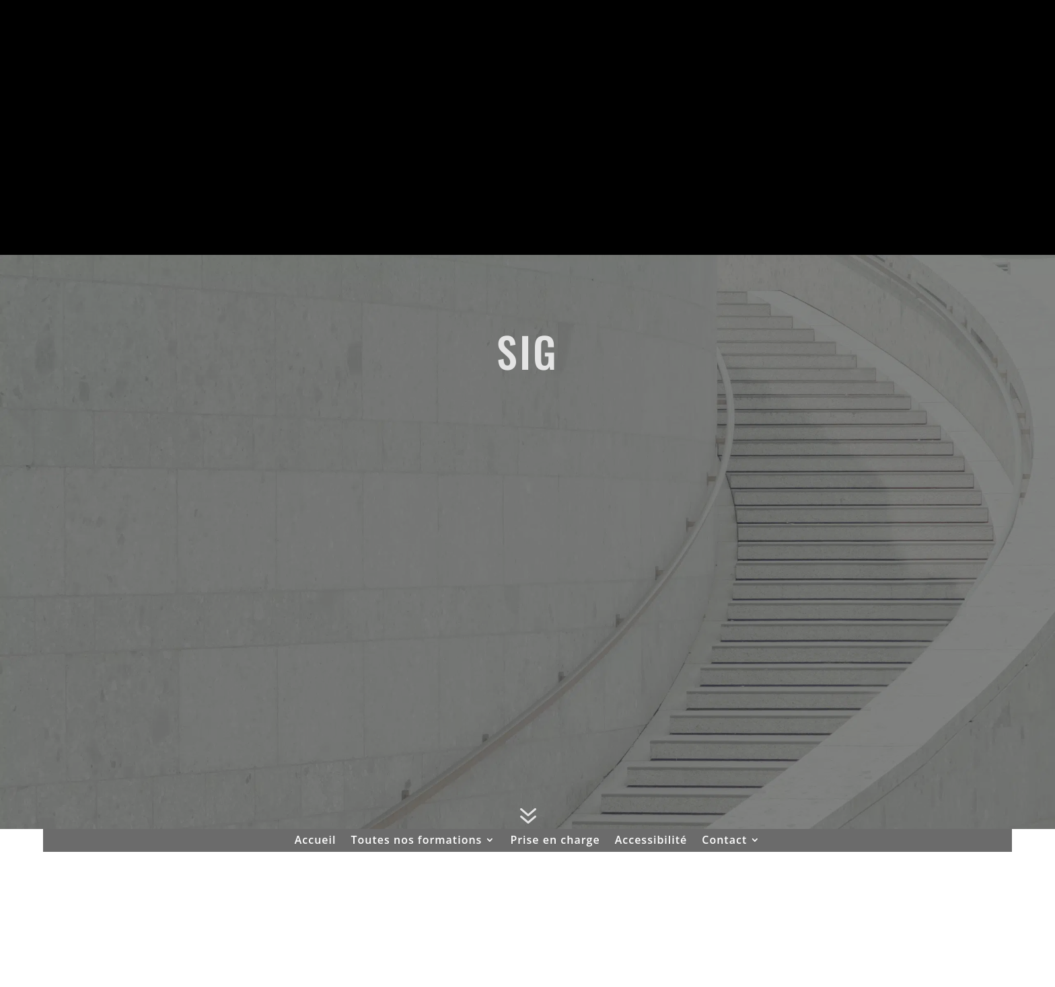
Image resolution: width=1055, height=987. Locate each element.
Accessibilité (651, 840)
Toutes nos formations (416, 840)
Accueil (315, 840)
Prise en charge (554, 840)
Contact (724, 840)
